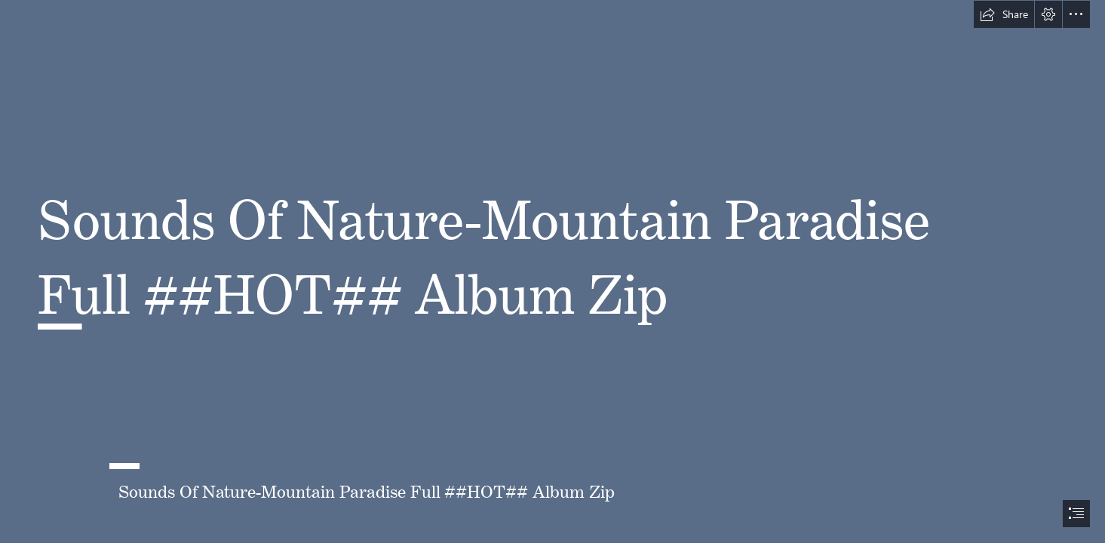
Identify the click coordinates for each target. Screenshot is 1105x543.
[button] (1004, 14)
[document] (552, 271)
